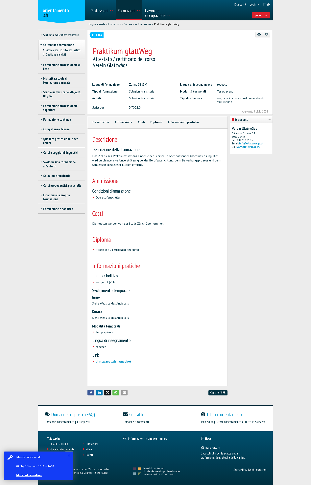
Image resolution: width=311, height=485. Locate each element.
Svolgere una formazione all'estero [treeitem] (59, 164)
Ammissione (123, 122)
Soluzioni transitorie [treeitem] (56, 176)
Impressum (261, 469)
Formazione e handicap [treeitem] (58, 209)
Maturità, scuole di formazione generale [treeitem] (56, 80)
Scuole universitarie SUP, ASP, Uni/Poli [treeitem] (61, 94)
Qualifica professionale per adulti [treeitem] (60, 141)
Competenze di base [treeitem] (56, 129)
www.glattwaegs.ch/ (248, 147)
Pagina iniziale (97, 24)
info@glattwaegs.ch (251, 143)
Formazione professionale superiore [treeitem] (60, 108)
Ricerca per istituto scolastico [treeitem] (63, 50)
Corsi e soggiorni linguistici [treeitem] (60, 152)
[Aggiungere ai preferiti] (266, 34)
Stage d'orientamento (62, 449)
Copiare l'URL (218, 392)
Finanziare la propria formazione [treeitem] (56, 197)
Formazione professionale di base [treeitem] (62, 67)
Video (89, 449)
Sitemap (237, 469)
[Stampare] (259, 34)
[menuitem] (101, 10)
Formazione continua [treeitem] (57, 119)
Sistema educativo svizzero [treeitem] (61, 35)
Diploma (156, 122)
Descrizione (100, 122)
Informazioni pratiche (183, 122)
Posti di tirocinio (59, 444)
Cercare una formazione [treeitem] (58, 45)
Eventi (89, 455)
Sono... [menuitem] (261, 15)
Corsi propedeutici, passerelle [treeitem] (62, 185)
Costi (141, 122)
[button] (90, 392)
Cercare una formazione (137, 24)
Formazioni (114, 24)
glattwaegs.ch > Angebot (113, 361)
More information (29, 475)
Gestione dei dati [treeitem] (56, 55)
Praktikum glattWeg (166, 24)
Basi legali (248, 469)
